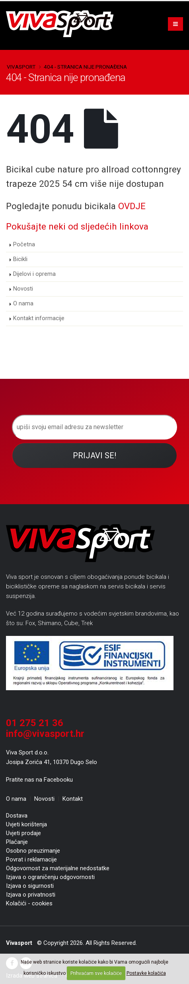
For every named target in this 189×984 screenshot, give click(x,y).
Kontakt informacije (38, 318)
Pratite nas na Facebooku (39, 779)
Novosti (23, 288)
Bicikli (20, 259)
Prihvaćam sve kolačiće (96, 973)
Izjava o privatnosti (30, 894)
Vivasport (21, 66)
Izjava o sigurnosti (30, 885)
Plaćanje (17, 841)
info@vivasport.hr (45, 733)
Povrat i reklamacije (31, 859)
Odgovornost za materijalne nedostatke (57, 868)
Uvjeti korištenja (26, 824)
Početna (24, 244)
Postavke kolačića (146, 973)
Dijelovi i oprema (34, 274)
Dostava (16, 815)
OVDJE (132, 206)
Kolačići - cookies (29, 903)
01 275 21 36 (34, 723)
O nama (23, 303)
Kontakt (72, 798)
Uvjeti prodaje (23, 833)
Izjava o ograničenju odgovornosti (50, 877)
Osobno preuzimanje (33, 850)
